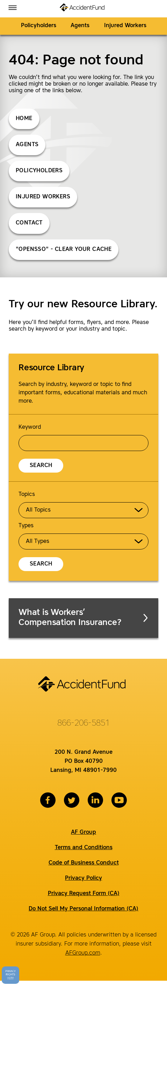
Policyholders (38, 26)
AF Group (83, 832)
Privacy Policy (83, 878)
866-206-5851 (83, 723)
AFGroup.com (82, 953)
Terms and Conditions (83, 848)
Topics (27, 494)
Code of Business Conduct (84, 863)
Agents (80, 26)
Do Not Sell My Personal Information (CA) (83, 909)
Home (24, 118)
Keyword (30, 427)
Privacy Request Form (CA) (83, 893)
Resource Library (51, 368)
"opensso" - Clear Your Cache (63, 249)
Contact (29, 223)
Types (26, 526)
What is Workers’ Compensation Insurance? (84, 618)
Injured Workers (125, 26)
